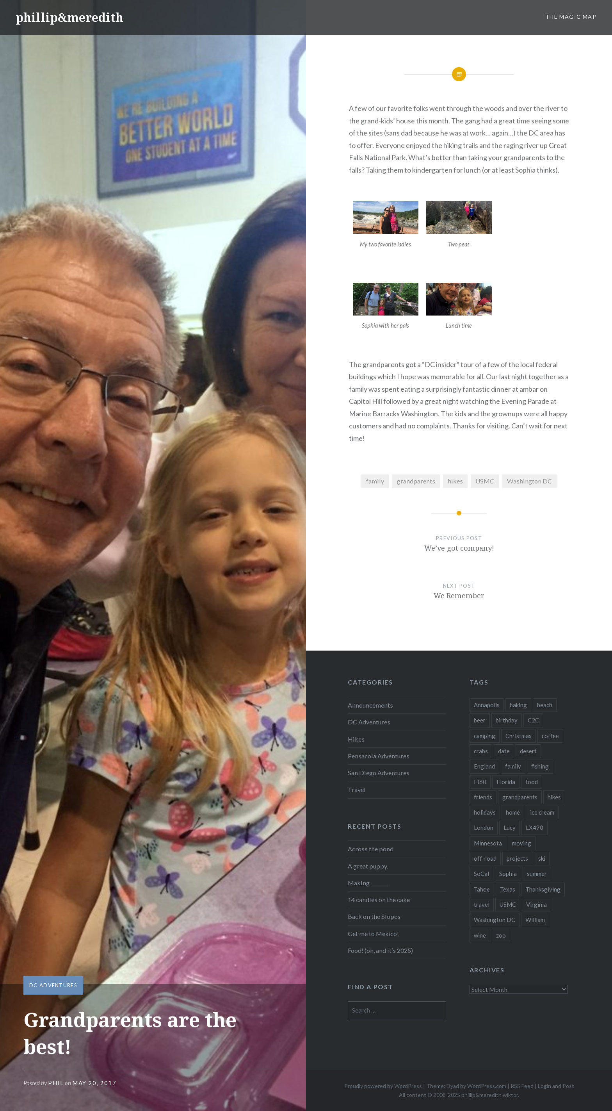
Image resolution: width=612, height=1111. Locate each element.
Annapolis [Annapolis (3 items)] (487, 704)
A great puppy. (368, 866)
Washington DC (529, 481)
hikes (455, 481)
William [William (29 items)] (535, 919)
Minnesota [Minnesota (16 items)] (488, 843)
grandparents (416, 481)
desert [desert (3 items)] (528, 750)
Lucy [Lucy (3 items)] (509, 827)
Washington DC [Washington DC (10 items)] (494, 919)
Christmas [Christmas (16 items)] (518, 735)
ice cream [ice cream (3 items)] (542, 812)
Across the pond (370, 848)
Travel (357, 789)
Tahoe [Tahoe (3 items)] (482, 889)
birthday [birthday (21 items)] (507, 720)
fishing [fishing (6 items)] (540, 766)
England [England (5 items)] (484, 766)
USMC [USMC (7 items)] (508, 904)
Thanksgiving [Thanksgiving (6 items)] (542, 889)
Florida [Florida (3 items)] (505, 781)
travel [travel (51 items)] (481, 904)
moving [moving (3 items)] (521, 843)
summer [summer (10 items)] (537, 873)
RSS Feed (522, 1085)
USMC (484, 481)
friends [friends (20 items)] (483, 797)
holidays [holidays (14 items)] (485, 812)
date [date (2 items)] (504, 750)
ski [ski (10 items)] (541, 858)
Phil (56, 1082)
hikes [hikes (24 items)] (554, 797)
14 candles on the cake (379, 899)
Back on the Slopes (374, 916)
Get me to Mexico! (373, 933)
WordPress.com (486, 1085)
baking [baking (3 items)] (518, 704)
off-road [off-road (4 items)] (485, 858)
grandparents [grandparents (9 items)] (519, 797)
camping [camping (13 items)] (484, 735)
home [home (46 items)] (513, 812)
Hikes (356, 739)
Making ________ (369, 882)
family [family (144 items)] (513, 766)
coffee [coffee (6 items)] (550, 735)
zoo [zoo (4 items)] (501, 935)
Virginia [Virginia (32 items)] (536, 904)
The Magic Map (570, 16)
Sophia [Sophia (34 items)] (508, 873)
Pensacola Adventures (378, 756)
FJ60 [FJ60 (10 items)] (480, 781)
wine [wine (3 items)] (480, 935)
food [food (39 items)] (531, 781)
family (375, 481)
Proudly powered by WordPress (383, 1085)
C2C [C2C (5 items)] (533, 720)
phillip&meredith (69, 17)
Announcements (370, 705)
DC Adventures (53, 985)
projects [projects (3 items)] (517, 858)
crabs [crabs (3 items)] (481, 750)
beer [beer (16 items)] (480, 720)
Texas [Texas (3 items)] (507, 889)
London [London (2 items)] (483, 827)
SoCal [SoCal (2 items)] (481, 873)
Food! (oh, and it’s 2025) (380, 950)
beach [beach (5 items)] (544, 704)
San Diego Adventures (378, 772)
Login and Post (556, 1085)
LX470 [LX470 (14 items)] (534, 827)
